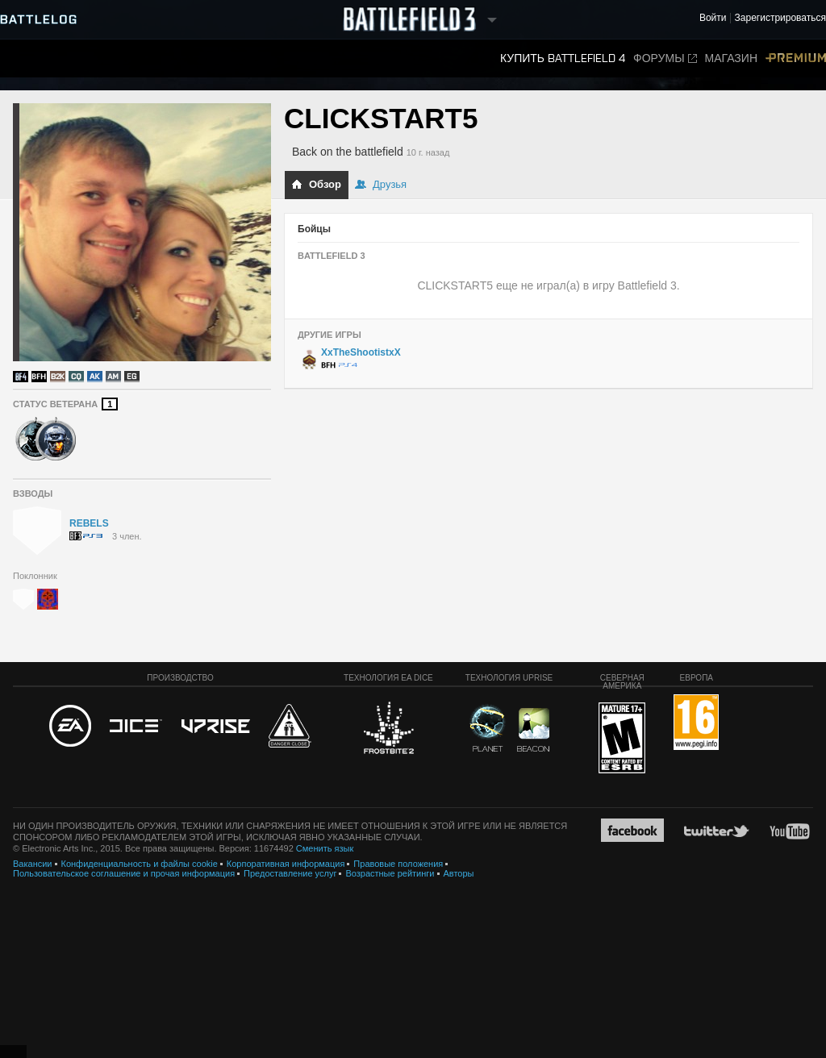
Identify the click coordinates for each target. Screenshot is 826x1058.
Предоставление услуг (290, 873)
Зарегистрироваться (780, 18)
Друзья (381, 184)
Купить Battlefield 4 (562, 58)
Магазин (731, 58)
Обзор (316, 184)
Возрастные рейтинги (389, 873)
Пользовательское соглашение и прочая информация (124, 873)
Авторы (459, 873)
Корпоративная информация (286, 863)
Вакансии (32, 863)
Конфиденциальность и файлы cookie (139, 863)
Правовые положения (398, 863)
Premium (796, 58)
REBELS (89, 523)
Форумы (665, 58)
